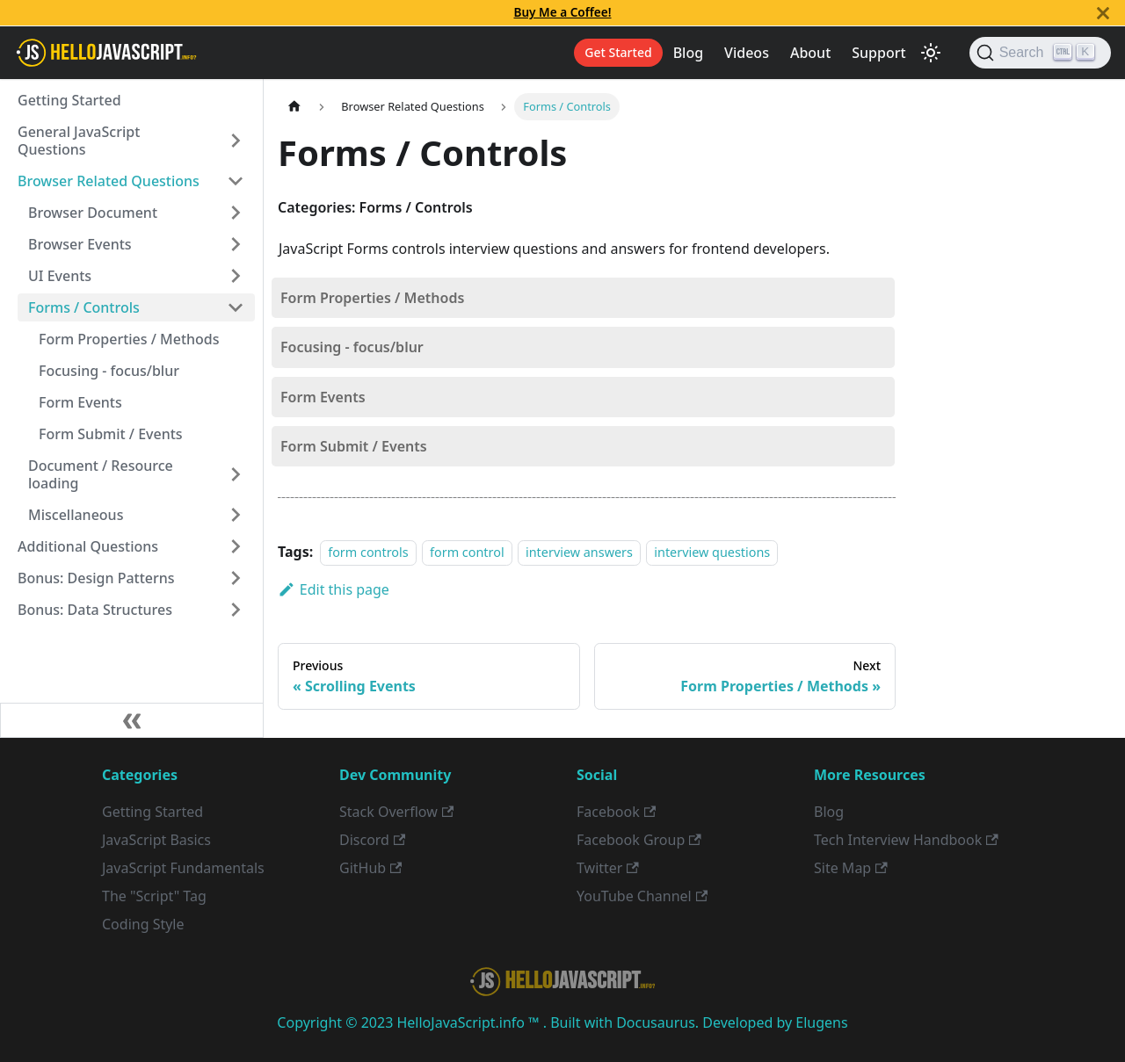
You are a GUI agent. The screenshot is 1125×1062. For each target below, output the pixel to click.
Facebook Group (639, 839)
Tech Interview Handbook (906, 839)
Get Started (617, 52)
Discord (372, 839)
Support (878, 52)
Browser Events (80, 244)
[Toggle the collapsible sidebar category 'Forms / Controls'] (235, 307)
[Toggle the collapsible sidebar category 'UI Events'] (235, 276)
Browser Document (92, 212)
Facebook (616, 811)
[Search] (1040, 53)
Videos (746, 52)
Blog (688, 52)
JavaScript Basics (156, 839)
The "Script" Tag (154, 896)
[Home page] (294, 106)
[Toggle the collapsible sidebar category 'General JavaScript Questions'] (235, 140)
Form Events (80, 402)
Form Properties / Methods (129, 339)
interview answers (579, 552)
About (810, 52)
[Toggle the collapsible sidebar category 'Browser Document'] (235, 213)
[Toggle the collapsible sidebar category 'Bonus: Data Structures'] (235, 610)
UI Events (59, 275)
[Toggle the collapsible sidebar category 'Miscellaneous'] (235, 515)
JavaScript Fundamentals (183, 868)
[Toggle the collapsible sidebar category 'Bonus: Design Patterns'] (235, 578)
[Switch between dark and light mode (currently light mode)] (931, 53)
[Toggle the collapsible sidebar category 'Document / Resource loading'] (235, 474)
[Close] (1103, 12)
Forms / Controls (84, 307)
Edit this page (333, 589)
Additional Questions (88, 546)
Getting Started (69, 100)
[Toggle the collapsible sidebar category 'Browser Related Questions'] (235, 181)
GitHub (370, 868)
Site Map (851, 868)
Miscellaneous (75, 514)
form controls (368, 552)
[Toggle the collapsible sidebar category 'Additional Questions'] (235, 546)
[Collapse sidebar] (132, 720)
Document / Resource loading (100, 474)
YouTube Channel (642, 896)
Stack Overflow (396, 811)
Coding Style (143, 924)
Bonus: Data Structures (95, 609)
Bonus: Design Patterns (96, 578)
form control (467, 552)
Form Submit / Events (111, 434)
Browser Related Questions (109, 181)
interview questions (712, 552)
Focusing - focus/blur (109, 370)
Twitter (608, 868)
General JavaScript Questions (79, 140)
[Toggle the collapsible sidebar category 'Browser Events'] (235, 244)
